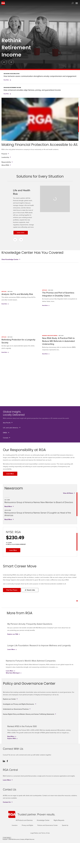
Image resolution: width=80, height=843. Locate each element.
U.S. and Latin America (11, 428)
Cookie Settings (7, 838)
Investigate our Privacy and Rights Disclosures (18, 704)
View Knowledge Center (10, 259)
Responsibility (6, 162)
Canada (5, 438)
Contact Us (7, 802)
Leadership (5, 157)
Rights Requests (59, 820)
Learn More (10, 474)
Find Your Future (11, 590)
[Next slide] (11, 62)
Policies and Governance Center (47, 825)
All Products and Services (24, 820)
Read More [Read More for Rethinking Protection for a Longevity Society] (5, 352)
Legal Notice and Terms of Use (40, 833)
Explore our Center (9, 699)
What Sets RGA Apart (14, 673)
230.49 (16, 537)
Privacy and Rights (27, 825)
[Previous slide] (4, 62)
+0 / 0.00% (9, 543)
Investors (14, 825)
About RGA (5, 165)
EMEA (5, 433)
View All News (68, 493)
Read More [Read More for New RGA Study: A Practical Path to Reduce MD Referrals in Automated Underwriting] (46, 354)
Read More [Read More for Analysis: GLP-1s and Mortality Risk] (5, 304)
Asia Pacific (7, 422)
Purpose (4, 154)
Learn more (20, 233)
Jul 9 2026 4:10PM (18, 544)
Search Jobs (30, 590)
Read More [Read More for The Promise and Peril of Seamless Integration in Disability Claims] (46, 305)
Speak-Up (65, 825)
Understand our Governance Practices (16, 709)
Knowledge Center (43, 820)
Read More (7, 80)
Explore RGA (12, 738)
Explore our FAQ (13, 634)
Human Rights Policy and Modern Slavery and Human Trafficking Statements (28, 714)
